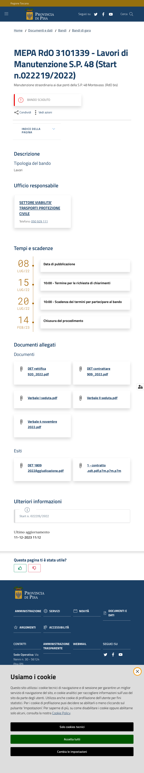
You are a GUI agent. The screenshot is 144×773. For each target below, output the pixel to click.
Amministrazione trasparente (56, 647)
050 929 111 (39, 221)
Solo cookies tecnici (72, 727)
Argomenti (28, 628)
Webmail (81, 645)
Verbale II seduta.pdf (102, 398)
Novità (84, 612)
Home (18, 30)
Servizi (54, 612)
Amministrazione (28, 612)
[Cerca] (131, 14)
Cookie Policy (61, 713)
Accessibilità (59, 628)
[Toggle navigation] (6, 13)
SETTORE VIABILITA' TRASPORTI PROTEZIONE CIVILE (39, 208)
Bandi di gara (81, 30)
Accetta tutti (72, 739)
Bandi (62, 30)
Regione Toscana (19, 3)
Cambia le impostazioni (72, 751)
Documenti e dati (40, 30)
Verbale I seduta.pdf (42, 398)
